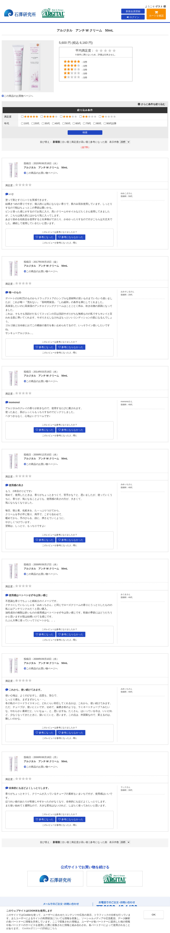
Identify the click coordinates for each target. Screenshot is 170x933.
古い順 (65, 142)
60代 (77, 123)
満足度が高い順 (79, 142)
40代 (56, 123)
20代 (36, 123)
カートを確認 (156, 14)
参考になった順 (98, 142)
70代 (87, 123)
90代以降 (110, 123)
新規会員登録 (133, 11)
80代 (97, 123)
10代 (25, 123)
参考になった (44, 237)
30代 (46, 123)
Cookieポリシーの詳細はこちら (39, 928)
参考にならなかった (70, 237)
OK (151, 915)
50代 (66, 123)
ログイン (133, 17)
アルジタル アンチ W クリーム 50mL (46, 167)
